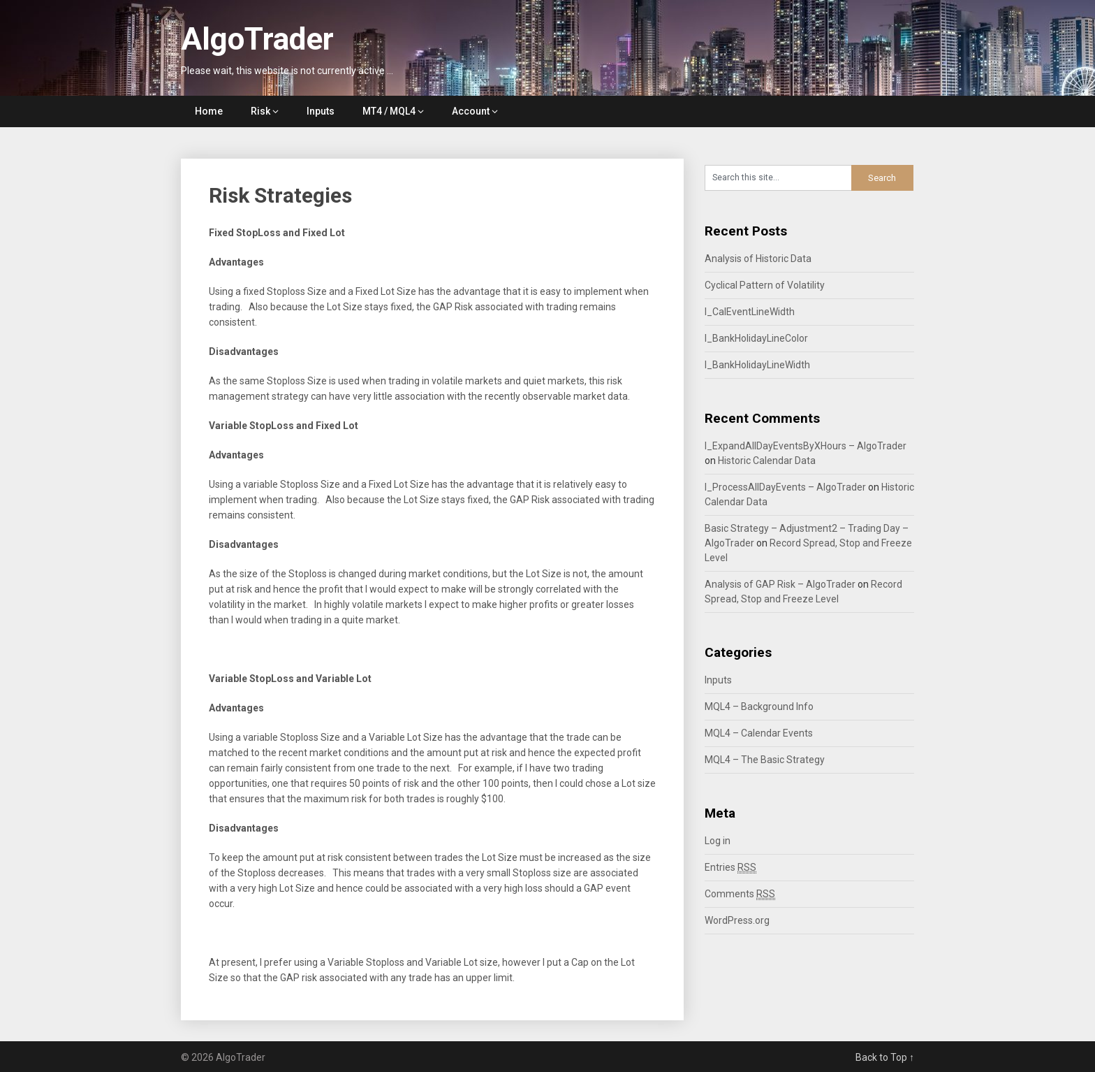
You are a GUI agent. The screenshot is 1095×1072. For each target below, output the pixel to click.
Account (471, 111)
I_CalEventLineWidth (750, 311)
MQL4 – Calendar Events (759, 733)
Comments (740, 894)
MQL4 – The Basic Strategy (765, 759)
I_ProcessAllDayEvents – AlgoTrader (785, 487)
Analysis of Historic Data (758, 258)
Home (209, 111)
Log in (717, 840)
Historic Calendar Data (767, 460)
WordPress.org (737, 920)
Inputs (321, 111)
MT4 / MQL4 (389, 111)
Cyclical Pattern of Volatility (765, 285)
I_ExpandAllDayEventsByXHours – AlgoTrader (805, 445)
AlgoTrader (257, 39)
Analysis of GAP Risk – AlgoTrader (780, 584)
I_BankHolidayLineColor (756, 338)
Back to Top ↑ (884, 1057)
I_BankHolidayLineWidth (757, 364)
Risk (260, 111)
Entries (730, 868)
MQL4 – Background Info (759, 706)
